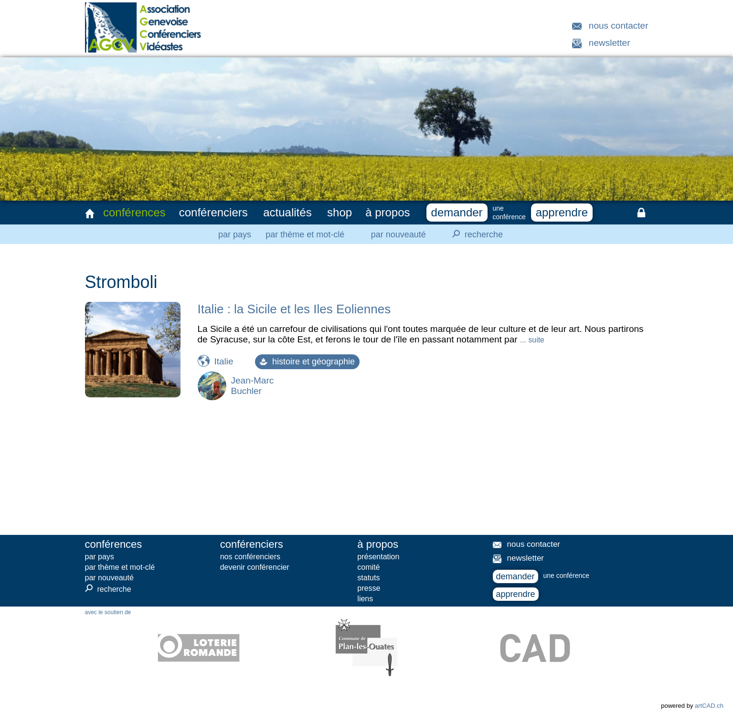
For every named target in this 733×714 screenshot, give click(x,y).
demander (457, 212)
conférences (134, 212)
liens (365, 599)
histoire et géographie (307, 361)
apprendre (562, 212)
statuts (368, 578)
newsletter (609, 43)
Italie (224, 361)
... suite (532, 340)
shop (339, 212)
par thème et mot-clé (305, 234)
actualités (287, 212)
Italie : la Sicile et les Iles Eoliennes (294, 309)
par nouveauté (398, 234)
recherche (474, 234)
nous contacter (618, 26)
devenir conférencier (254, 567)
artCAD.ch (709, 705)
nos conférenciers (250, 557)
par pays (234, 234)
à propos (387, 212)
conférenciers (213, 212)
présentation (378, 557)
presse (368, 588)
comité (368, 567)
